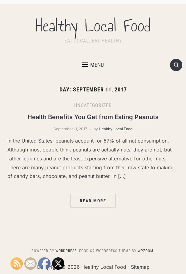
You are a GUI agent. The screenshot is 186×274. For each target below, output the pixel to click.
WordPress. (66, 251)
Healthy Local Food (93, 26)
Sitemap (140, 267)
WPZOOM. (146, 251)
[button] (93, 65)
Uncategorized (93, 105)
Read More (93, 200)
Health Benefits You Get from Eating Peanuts (93, 117)
